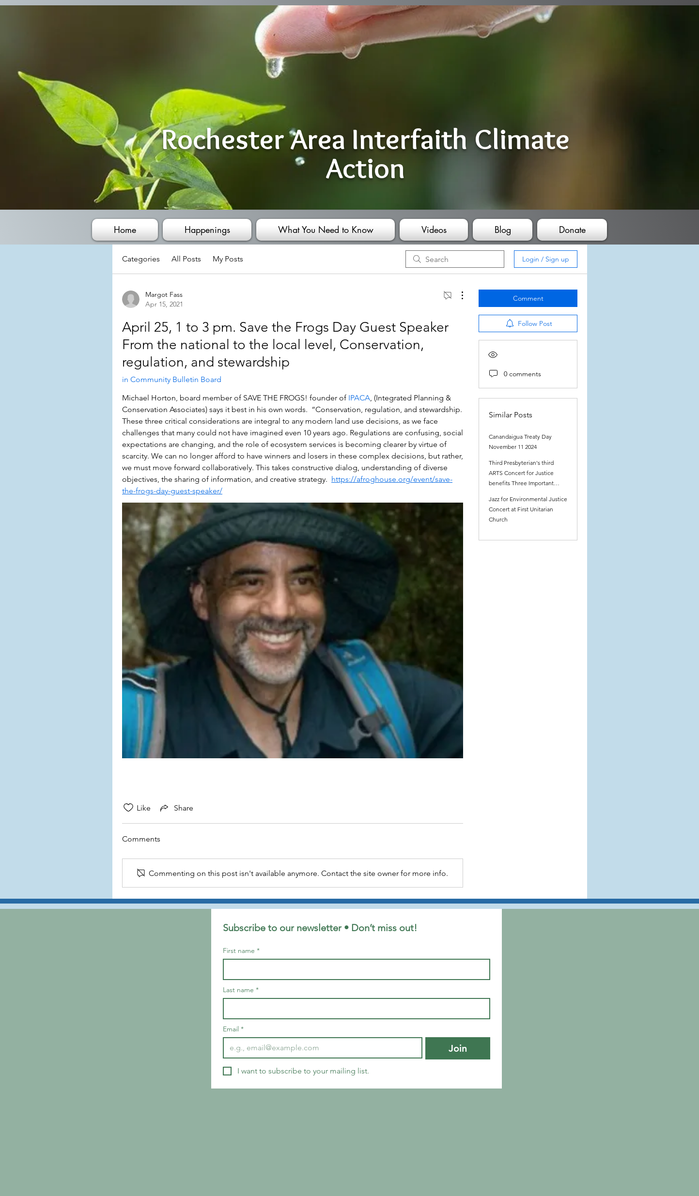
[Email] (320, 1048)
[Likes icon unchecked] (128, 807)
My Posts (228, 258)
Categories (141, 258)
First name (241, 951)
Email (233, 1029)
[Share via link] (175, 807)
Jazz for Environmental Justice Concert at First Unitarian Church (528, 509)
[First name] (353, 969)
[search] (454, 259)
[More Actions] (457, 295)
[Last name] (353, 1008)
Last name (241, 990)
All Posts (186, 258)
